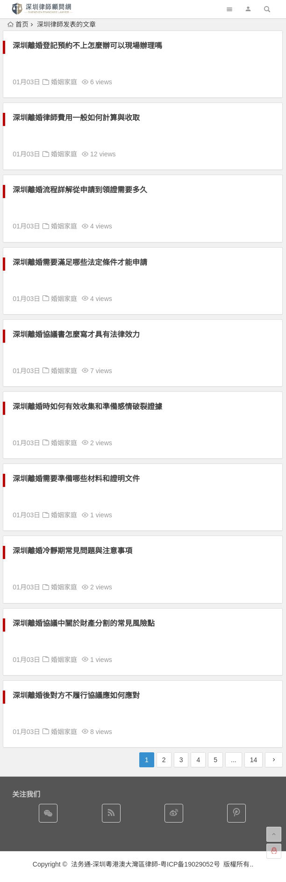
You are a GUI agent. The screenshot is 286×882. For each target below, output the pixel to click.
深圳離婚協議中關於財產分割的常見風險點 (84, 623)
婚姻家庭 (64, 82)
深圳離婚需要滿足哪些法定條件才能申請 (80, 262)
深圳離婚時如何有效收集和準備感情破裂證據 (87, 407)
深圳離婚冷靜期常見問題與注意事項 (72, 551)
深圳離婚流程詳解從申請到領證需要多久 (80, 190)
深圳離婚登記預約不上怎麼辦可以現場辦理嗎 (87, 46)
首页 (18, 24)
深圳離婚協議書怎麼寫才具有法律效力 (76, 334)
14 (253, 760)
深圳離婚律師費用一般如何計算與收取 (76, 118)
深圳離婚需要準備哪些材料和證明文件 (76, 479)
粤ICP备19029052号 (190, 864)
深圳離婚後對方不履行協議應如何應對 (76, 695)
